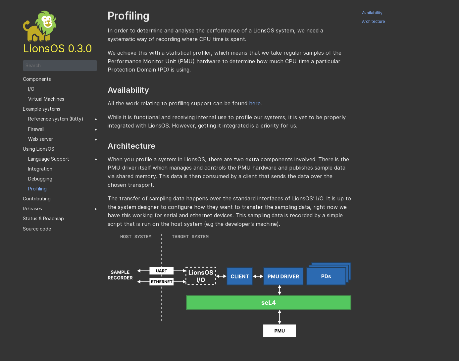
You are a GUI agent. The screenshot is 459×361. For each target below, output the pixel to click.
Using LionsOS (38, 149)
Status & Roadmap (43, 218)
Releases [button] (32, 208)
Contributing (37, 198)
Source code (37, 229)
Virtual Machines (46, 99)
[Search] (60, 65)
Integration (40, 169)
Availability (372, 13)
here (255, 103)
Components (37, 79)
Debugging (40, 178)
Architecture (373, 21)
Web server (40, 139)
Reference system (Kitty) (55, 119)
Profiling (37, 188)
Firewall (36, 129)
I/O (31, 89)
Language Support (48, 159)
